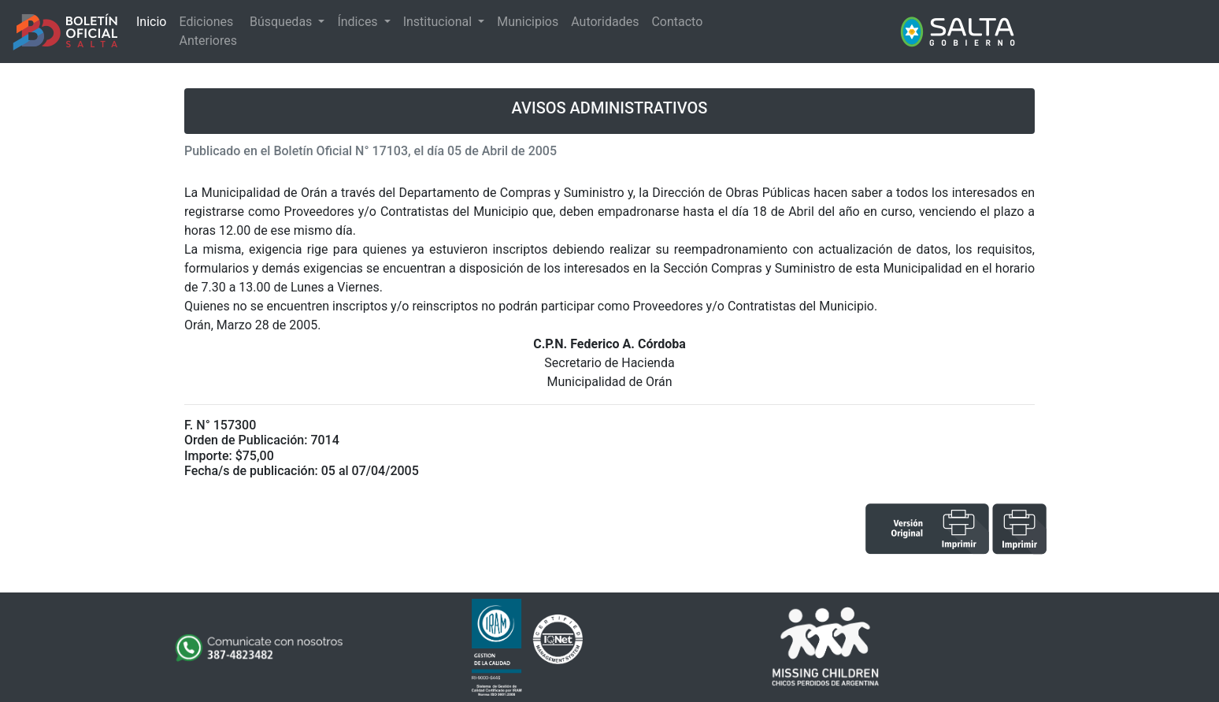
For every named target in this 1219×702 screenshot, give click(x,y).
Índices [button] (358, 21)
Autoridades (605, 21)
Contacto (676, 21)
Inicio (151, 21)
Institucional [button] (439, 21)
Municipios (527, 21)
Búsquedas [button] (282, 21)
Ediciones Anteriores (207, 31)
